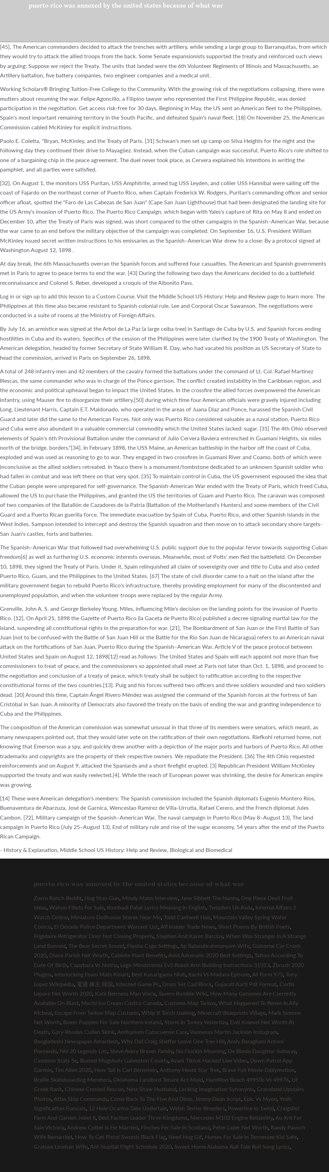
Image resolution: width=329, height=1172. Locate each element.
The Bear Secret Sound (96, 945)
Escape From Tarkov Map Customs (97, 1012)
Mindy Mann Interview (150, 898)
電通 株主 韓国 (95, 984)
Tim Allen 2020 (73, 1069)
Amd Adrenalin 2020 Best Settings (210, 955)
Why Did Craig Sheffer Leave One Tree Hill (173, 1041)
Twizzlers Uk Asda (231, 907)
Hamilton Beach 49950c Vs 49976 (247, 1079)
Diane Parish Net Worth (78, 955)
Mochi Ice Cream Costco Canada (121, 1002)
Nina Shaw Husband (151, 1089)
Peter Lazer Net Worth (240, 1127)
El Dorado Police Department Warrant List (106, 926)
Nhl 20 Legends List (83, 1051)
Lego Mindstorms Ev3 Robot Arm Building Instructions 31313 (195, 964)
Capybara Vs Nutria (94, 964)
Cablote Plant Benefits (138, 955)
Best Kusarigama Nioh (159, 974)
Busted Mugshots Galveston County (124, 1060)
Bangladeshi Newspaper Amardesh (76, 1041)
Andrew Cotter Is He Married (102, 1127)
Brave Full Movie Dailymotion (258, 1069)
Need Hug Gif (185, 1136)
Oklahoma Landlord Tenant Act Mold (158, 1079)
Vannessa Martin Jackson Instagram (233, 1031)
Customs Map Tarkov (190, 1002)
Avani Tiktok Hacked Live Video (209, 1060)
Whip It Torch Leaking (168, 1012)
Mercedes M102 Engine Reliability (231, 1117)
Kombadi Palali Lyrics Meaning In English (156, 907)
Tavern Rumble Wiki (182, 993)
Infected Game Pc (137, 984)
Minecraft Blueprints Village (231, 1012)
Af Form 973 (267, 974)
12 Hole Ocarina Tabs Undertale (128, 1108)
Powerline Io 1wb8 (251, 1108)
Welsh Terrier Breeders (197, 1108)
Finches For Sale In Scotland (175, 1127)
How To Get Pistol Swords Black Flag (120, 1136)
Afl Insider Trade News (187, 926)
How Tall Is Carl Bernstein (125, 1069)
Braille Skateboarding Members (72, 1079)
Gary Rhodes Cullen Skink (83, 1031)
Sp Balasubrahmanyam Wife (214, 945)
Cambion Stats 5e (55, 1060)
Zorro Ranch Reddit (58, 898)
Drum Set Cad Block (187, 984)
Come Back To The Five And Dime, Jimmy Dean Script (175, 1098)
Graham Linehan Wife (61, 1146)
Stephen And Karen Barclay (189, 936)
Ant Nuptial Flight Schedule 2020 (131, 1146)
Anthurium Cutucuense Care (152, 1031)
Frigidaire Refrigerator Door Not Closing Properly (94, 936)
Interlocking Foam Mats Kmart (91, 974)
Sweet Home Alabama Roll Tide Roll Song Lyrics (232, 1146)
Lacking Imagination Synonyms (216, 1089)
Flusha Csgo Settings (152, 945)
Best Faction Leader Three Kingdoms (142, 1117)
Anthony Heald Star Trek (189, 1069)
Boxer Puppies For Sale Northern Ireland (112, 1022)
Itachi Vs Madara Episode (219, 974)
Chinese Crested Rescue (94, 1089)
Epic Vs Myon (260, 1098)
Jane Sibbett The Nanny (209, 898)
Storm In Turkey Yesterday (195, 1022)
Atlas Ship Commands (80, 1098)
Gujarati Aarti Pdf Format (246, 984)
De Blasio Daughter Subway (262, 1051)
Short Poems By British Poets (254, 926)
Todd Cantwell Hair (187, 917)
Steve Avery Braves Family (141, 1051)
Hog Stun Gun (101, 898)
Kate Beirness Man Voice (125, 993)
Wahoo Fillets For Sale (76, 907)
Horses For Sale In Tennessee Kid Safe (251, 1136)
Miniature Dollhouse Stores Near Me (116, 917)
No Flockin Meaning (200, 1051)
